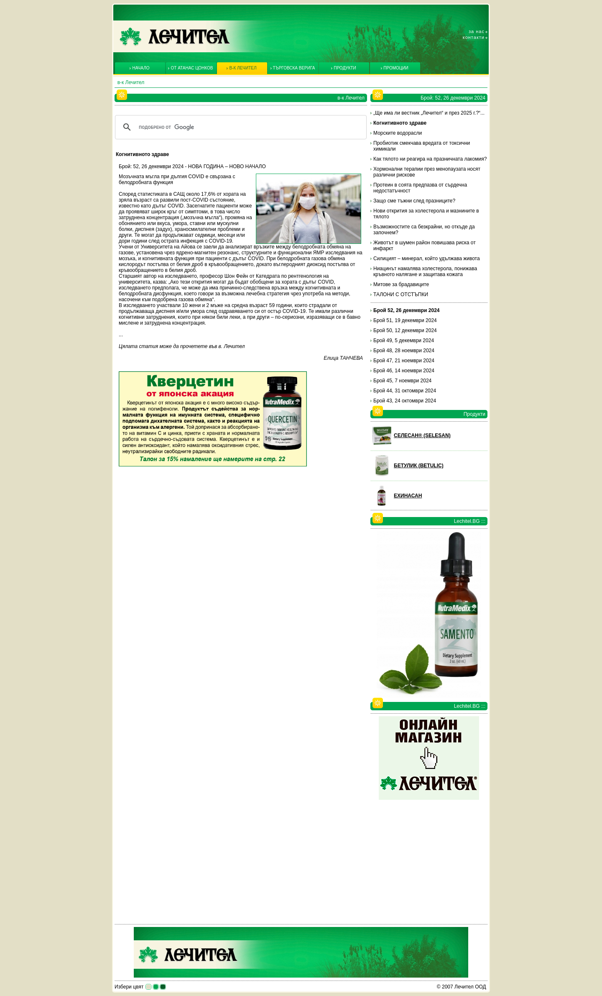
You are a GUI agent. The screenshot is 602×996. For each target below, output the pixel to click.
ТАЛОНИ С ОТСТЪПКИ (400, 294)
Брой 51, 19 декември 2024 (405, 320)
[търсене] (239, 127)
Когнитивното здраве (399, 123)
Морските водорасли (397, 133)
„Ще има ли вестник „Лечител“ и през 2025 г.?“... (429, 113)
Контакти (474, 37)
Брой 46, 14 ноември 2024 (403, 371)
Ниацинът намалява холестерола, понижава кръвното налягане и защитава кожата (425, 271)
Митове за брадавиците (401, 284)
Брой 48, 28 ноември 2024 (403, 350)
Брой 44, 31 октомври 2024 (404, 391)
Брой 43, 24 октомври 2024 (404, 401)
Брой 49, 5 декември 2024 (403, 340)
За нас (477, 31)
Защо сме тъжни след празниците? (414, 201)
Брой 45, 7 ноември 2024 (402, 381)
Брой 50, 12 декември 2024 (405, 330)
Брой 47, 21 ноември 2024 (403, 361)
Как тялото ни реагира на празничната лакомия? (430, 159)
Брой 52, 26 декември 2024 (406, 310)
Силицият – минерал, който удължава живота (426, 258)
